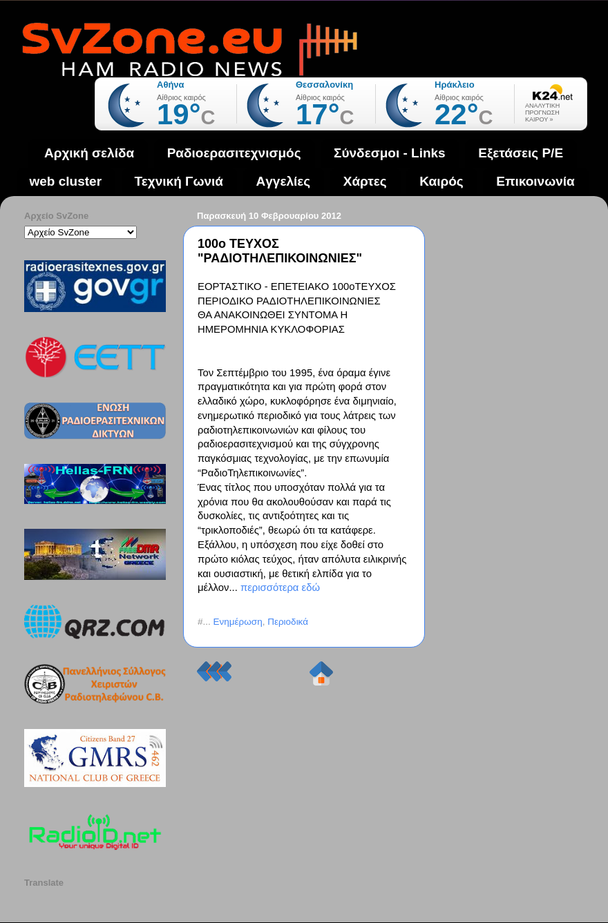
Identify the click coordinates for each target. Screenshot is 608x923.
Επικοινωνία (535, 181)
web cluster (66, 181)
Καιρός (441, 181)
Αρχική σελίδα (89, 153)
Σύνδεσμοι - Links (390, 153)
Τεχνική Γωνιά (179, 181)
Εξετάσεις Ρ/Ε (520, 153)
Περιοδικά (287, 621)
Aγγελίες (283, 181)
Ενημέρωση (238, 621)
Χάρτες (365, 181)
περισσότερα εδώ (280, 587)
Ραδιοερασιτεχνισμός (234, 153)
